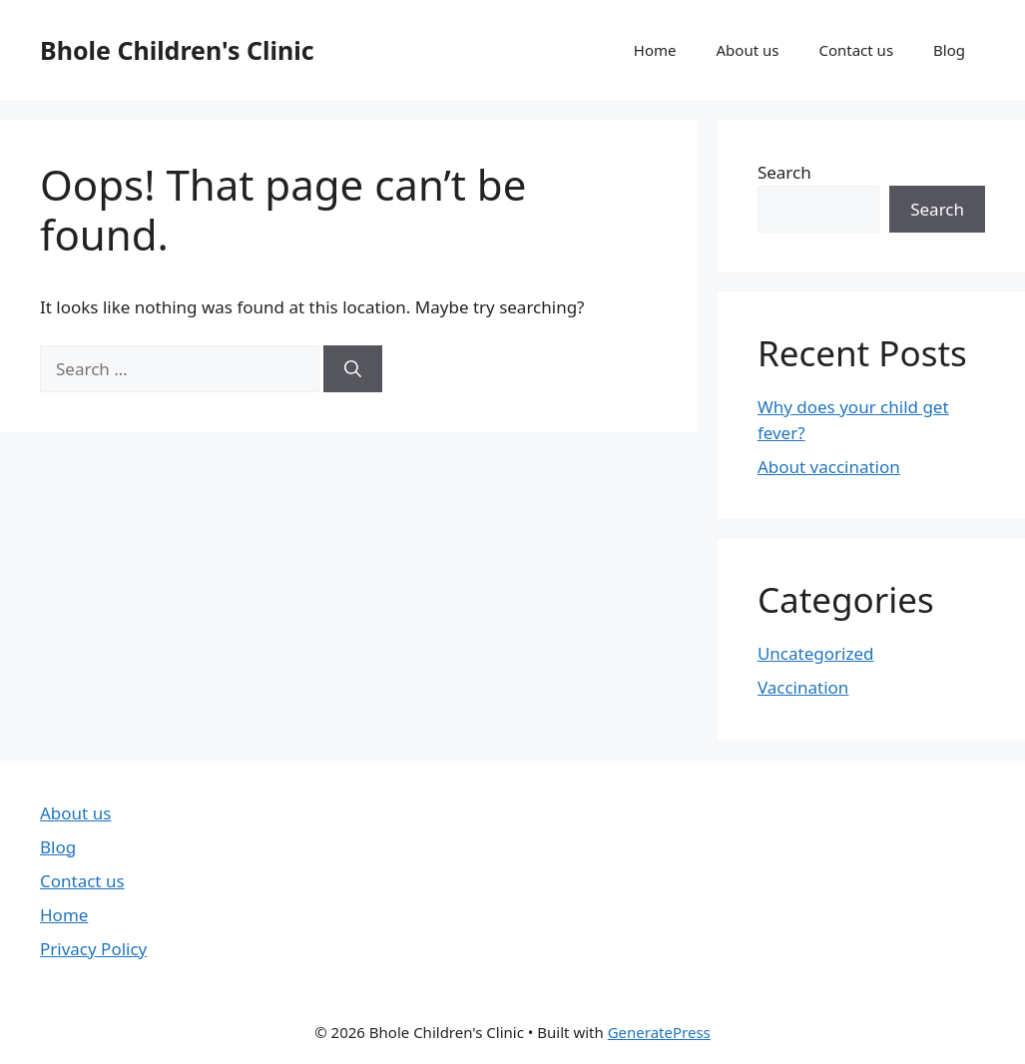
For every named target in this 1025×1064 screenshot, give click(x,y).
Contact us (855, 50)
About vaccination (829, 466)
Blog (949, 50)
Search (784, 172)
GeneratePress (659, 1032)
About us (748, 50)
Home (655, 50)
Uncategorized (816, 653)
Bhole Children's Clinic (177, 50)
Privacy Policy (93, 948)
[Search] (352, 369)
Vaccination (803, 687)
